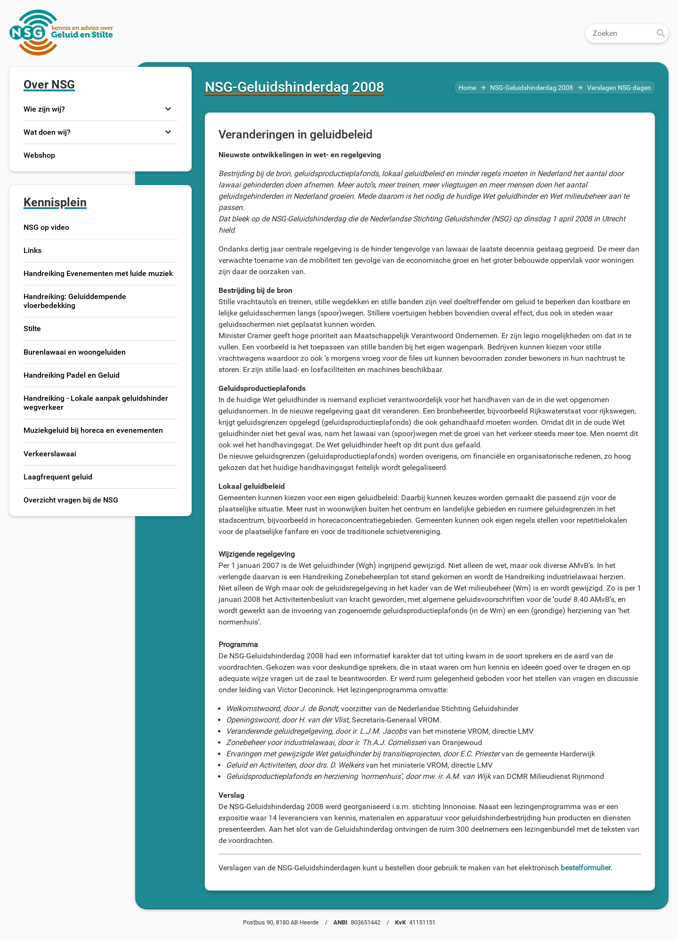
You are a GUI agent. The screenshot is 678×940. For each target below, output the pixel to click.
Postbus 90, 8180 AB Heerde (281, 922)
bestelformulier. (586, 867)
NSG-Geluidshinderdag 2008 (531, 88)
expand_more (168, 108)
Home (467, 88)
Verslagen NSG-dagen (619, 88)
